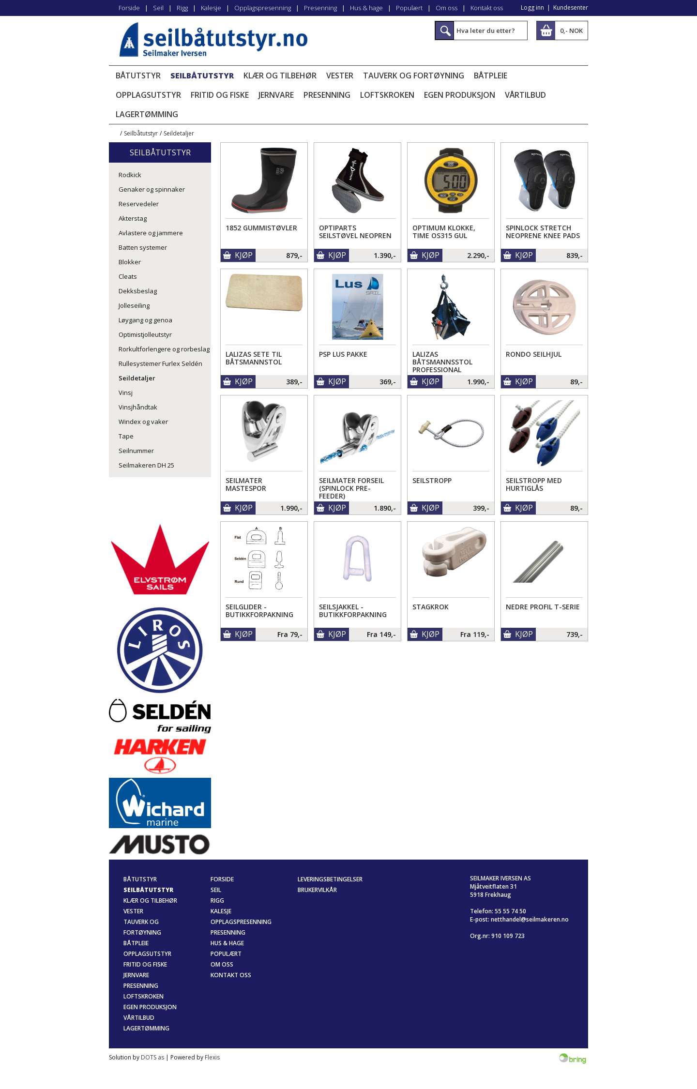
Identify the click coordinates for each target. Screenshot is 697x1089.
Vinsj (126, 392)
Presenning (320, 7)
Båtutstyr (138, 75)
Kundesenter (570, 7)
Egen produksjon (459, 95)
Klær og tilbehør (280, 75)
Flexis (212, 1057)
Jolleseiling (134, 305)
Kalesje (211, 7)
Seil (158, 7)
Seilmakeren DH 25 (146, 465)
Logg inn (532, 7)
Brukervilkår (317, 890)
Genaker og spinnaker (152, 189)
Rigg (182, 7)
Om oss (446, 7)
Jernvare (276, 95)
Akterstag (133, 218)
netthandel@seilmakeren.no (530, 919)
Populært (409, 7)
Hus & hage (366, 7)
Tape (126, 436)
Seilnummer (136, 450)
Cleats (128, 276)
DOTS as (152, 1057)
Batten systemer (143, 247)
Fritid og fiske (220, 95)
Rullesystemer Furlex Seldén (160, 363)
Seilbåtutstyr (202, 75)
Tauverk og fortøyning (413, 75)
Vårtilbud (525, 95)
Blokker (130, 261)
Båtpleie (490, 75)
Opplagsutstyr (148, 95)
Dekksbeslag (138, 291)
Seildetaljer (179, 133)
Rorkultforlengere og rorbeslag (164, 349)
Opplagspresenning (262, 7)
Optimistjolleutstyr (145, 334)
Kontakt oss (486, 7)
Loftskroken (387, 95)
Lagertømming (147, 114)
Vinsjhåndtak (138, 407)
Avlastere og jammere (151, 232)
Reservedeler (139, 203)
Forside (129, 7)
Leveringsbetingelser (330, 879)
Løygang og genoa (145, 320)
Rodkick (130, 174)
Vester (339, 75)
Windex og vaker (143, 421)
